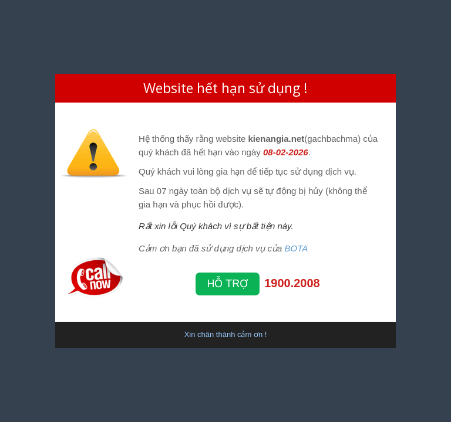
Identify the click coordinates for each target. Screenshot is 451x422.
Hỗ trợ (227, 284)
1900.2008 (292, 283)
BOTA (296, 248)
